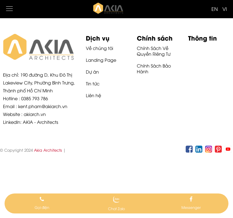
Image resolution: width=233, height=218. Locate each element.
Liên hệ (93, 95)
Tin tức (93, 83)
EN (214, 8)
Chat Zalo (116, 208)
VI (224, 8)
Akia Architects (48, 150)
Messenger (191, 207)
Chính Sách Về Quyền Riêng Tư (154, 51)
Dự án (92, 71)
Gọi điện (42, 207)
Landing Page (101, 60)
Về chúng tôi (99, 48)
